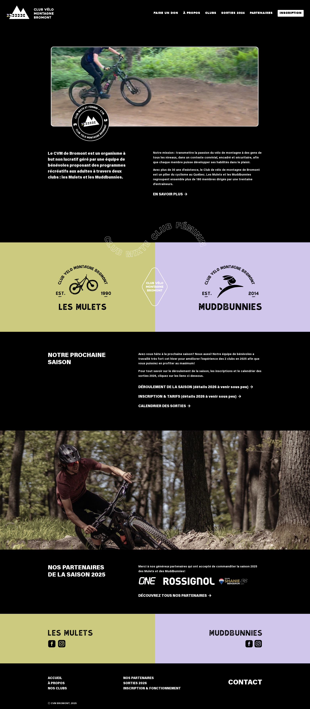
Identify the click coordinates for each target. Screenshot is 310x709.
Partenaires (261, 13)
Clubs (210, 13)
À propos (191, 13)
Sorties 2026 (233, 13)
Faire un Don (166, 13)
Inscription (291, 13)
